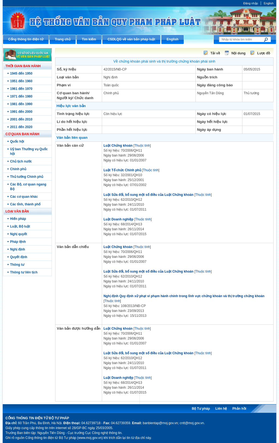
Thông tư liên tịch (23, 272)
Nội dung (238, 53)
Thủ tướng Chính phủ (26, 177)
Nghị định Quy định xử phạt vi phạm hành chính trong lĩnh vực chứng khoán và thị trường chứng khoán (184, 296)
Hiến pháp (18, 219)
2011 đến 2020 (21, 127)
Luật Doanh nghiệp (118, 219)
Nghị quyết (18, 234)
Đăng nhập (250, 3)
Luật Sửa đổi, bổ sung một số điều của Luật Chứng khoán (148, 195)
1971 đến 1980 (21, 96)
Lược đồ (263, 53)
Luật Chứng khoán (117, 145)
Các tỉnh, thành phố (25, 204)
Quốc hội (17, 141)
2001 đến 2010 (21, 119)
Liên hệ (221, 408)
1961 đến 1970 (21, 89)
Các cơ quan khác (24, 197)
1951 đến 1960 (21, 81)
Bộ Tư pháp (201, 408)
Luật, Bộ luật (20, 226)
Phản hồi (239, 408)
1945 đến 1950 (21, 73)
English (269, 3)
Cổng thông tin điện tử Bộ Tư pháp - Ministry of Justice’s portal (139, 21)
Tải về (215, 53)
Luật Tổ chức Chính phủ (122, 170)
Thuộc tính (142, 145)
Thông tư (17, 265)
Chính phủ (18, 169)
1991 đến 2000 (21, 112)
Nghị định (17, 249)
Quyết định (18, 257)
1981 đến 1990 (21, 104)
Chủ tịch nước (21, 161)
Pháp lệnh (18, 242)
